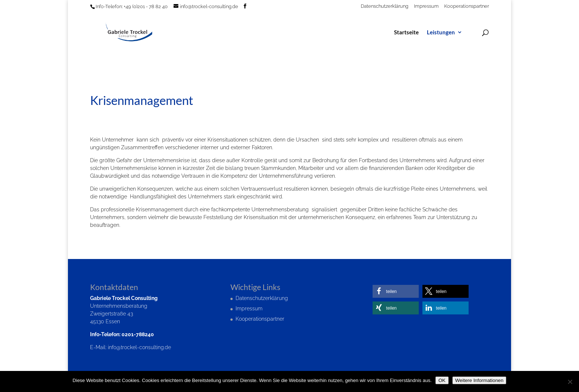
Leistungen (441, 32)
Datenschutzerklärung (384, 6)
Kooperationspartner (466, 6)
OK (441, 380)
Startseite (406, 32)
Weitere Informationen (479, 380)
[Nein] (569, 381)
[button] (396, 291)
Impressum (426, 6)
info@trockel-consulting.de (139, 347)
